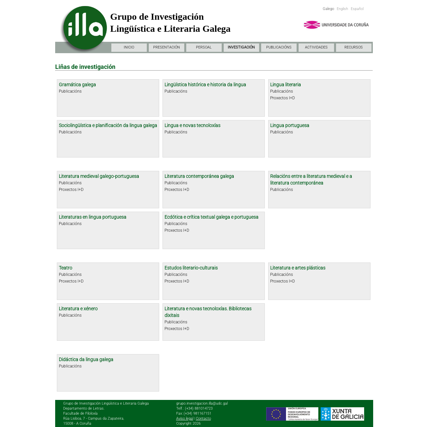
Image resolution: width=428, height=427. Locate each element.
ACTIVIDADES (316, 47)
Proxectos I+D (282, 98)
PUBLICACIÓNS (279, 47)
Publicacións (70, 91)
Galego (328, 9)
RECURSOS (353, 47)
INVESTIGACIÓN (241, 47)
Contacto (203, 418)
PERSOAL (204, 47)
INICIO (129, 47)
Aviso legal (184, 418)
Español (357, 9)
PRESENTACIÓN (166, 47)
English (342, 9)
